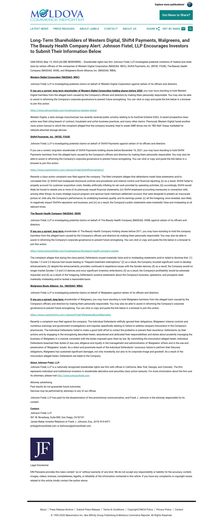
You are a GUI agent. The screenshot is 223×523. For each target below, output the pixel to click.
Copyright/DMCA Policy (140, 509)
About (43, 509)
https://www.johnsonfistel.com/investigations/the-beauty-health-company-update (74, 251)
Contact (111, 28)
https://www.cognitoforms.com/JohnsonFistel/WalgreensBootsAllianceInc (70, 314)
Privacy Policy (164, 509)
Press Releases (64, 28)
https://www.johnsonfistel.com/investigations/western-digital (63, 110)
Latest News (39, 28)
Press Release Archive (61, 509)
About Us (129, 28)
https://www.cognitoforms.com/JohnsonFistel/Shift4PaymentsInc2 (67, 170)
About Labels (89, 28)
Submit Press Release (88, 509)
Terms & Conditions (113, 509)
